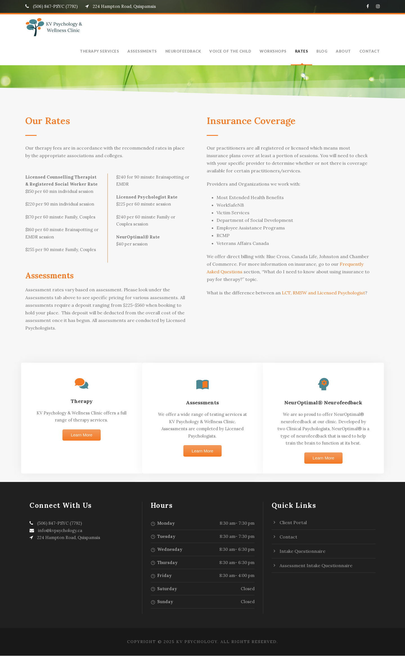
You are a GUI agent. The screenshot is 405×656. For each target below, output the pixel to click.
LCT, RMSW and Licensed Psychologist (322, 293)
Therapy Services (105, 51)
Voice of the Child (235, 51)
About (346, 51)
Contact (370, 51)
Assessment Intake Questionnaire (316, 566)
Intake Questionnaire (302, 551)
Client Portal (293, 523)
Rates (304, 51)
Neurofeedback (189, 51)
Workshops (277, 51)
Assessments (148, 51)
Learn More (82, 435)
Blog (325, 51)
